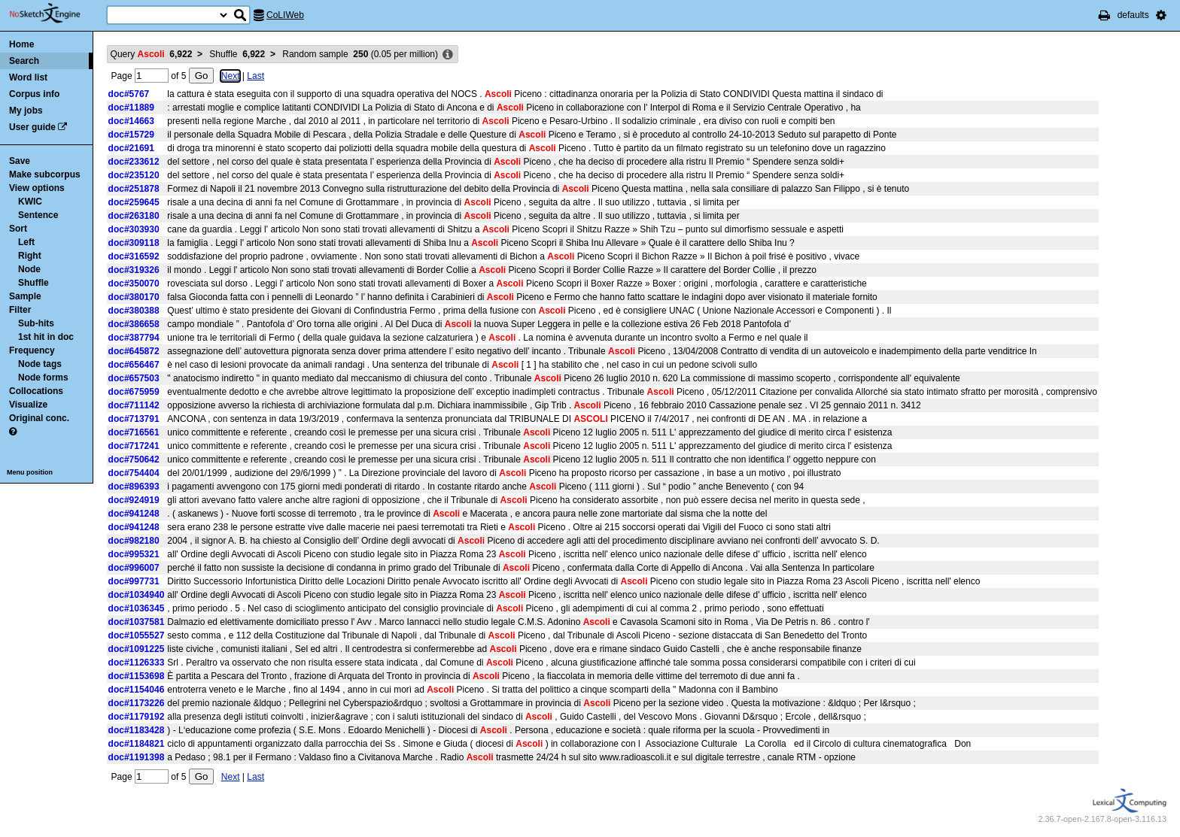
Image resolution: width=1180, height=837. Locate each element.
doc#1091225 (136, 649)
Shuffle (33, 282)
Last (255, 76)
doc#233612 (134, 161)
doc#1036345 (136, 608)
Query (152, 54)
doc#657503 (134, 378)
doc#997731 (134, 581)
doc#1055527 (136, 635)
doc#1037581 (136, 622)
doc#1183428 (136, 730)
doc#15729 (131, 134)
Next (230, 76)
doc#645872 (134, 351)
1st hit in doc (46, 337)
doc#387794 (134, 337)
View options (37, 188)
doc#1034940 (136, 595)
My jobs (26, 110)
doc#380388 (134, 310)
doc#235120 (134, 175)
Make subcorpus (45, 174)
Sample (25, 296)
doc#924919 (134, 500)
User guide (32, 127)
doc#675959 (134, 392)
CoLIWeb (285, 15)
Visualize (28, 404)
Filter (20, 310)
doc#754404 (134, 473)
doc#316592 (134, 256)
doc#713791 (134, 419)
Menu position (30, 472)
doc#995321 (134, 554)
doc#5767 (129, 94)
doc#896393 (134, 486)
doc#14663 (131, 121)
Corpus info (34, 94)
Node (29, 269)
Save (19, 161)
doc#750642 (134, 459)
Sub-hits (36, 323)
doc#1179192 (136, 716)
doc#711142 (134, 405)
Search (24, 61)
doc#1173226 (136, 703)
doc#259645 (134, 202)
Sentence (38, 215)
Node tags (40, 364)
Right (29, 255)
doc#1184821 (136, 743)
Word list (28, 77)
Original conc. (39, 418)
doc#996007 (134, 568)
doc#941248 (134, 513)
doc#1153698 (136, 676)
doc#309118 (134, 243)
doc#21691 (131, 148)
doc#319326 (134, 270)
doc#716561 (134, 432)
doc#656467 (134, 364)
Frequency (32, 350)
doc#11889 (131, 107)
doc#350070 (134, 283)
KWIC (30, 201)
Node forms (43, 377)
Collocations (36, 391)
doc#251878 (134, 188)
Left (26, 242)
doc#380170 (134, 297)
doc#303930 (134, 229)
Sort (18, 228)
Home (21, 44)
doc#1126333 (136, 662)
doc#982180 (134, 540)
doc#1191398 (136, 757)
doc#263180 (134, 216)
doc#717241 (134, 446)
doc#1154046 (136, 689)
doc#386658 (134, 324)
